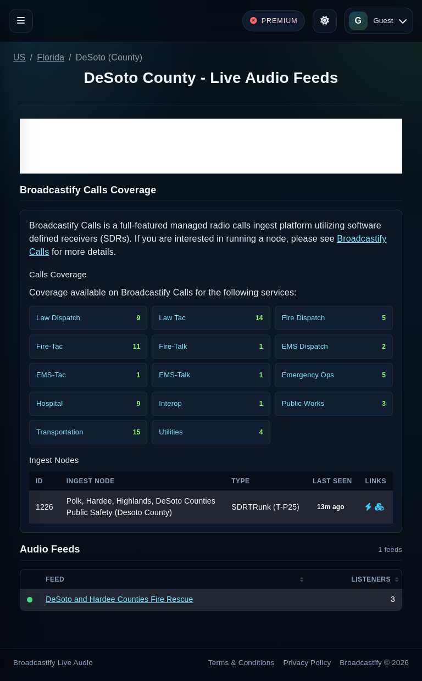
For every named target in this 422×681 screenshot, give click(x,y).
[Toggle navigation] (21, 21)
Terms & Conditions (241, 662)
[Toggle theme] (325, 21)
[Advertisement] (211, 146)
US (19, 57)
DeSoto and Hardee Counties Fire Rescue (119, 599)
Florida (50, 57)
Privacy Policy (307, 662)
